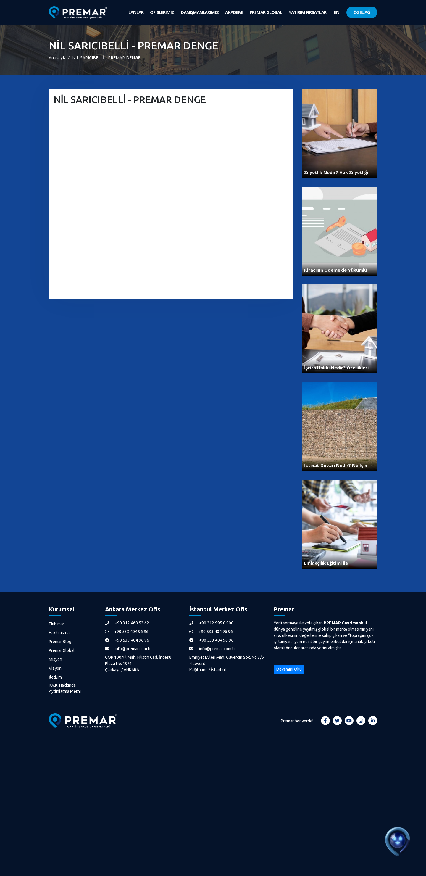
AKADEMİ (234, 12)
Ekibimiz (56, 623)
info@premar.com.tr (128, 648)
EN (336, 12)
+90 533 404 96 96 (127, 631)
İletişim (55, 677)
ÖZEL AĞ (362, 12)
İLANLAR (135, 12)
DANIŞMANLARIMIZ (200, 12)
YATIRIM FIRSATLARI (307, 12)
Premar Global (62, 650)
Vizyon (55, 668)
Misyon (55, 659)
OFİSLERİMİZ (162, 12)
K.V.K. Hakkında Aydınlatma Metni (65, 688)
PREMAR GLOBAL (266, 12)
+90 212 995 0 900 (211, 623)
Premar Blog (60, 641)
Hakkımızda (59, 632)
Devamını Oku (289, 669)
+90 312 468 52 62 (127, 623)
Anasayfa (58, 57)
